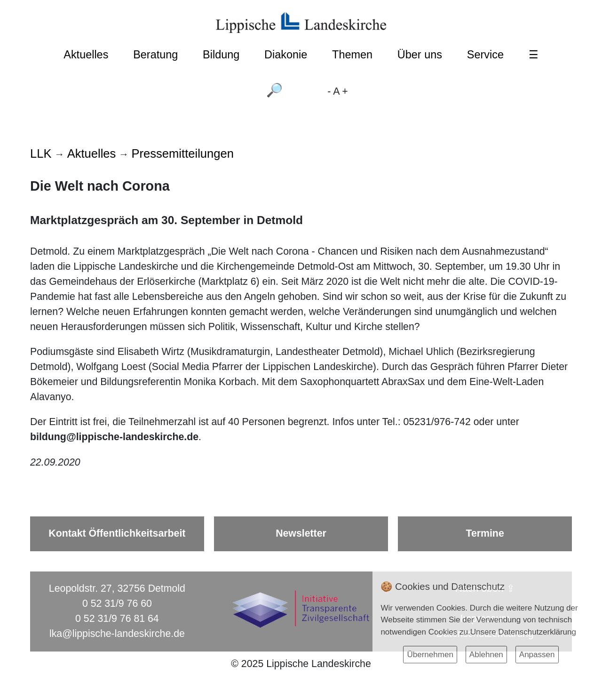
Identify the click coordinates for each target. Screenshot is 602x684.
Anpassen (537, 654)
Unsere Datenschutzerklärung (523, 632)
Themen (352, 54)
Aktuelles (85, 54)
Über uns (419, 54)
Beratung (155, 54)
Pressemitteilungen (183, 153)
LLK (40, 153)
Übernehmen (430, 654)
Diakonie (285, 54)
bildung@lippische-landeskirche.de (114, 437)
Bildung (221, 54)
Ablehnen (486, 654)
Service (485, 54)
